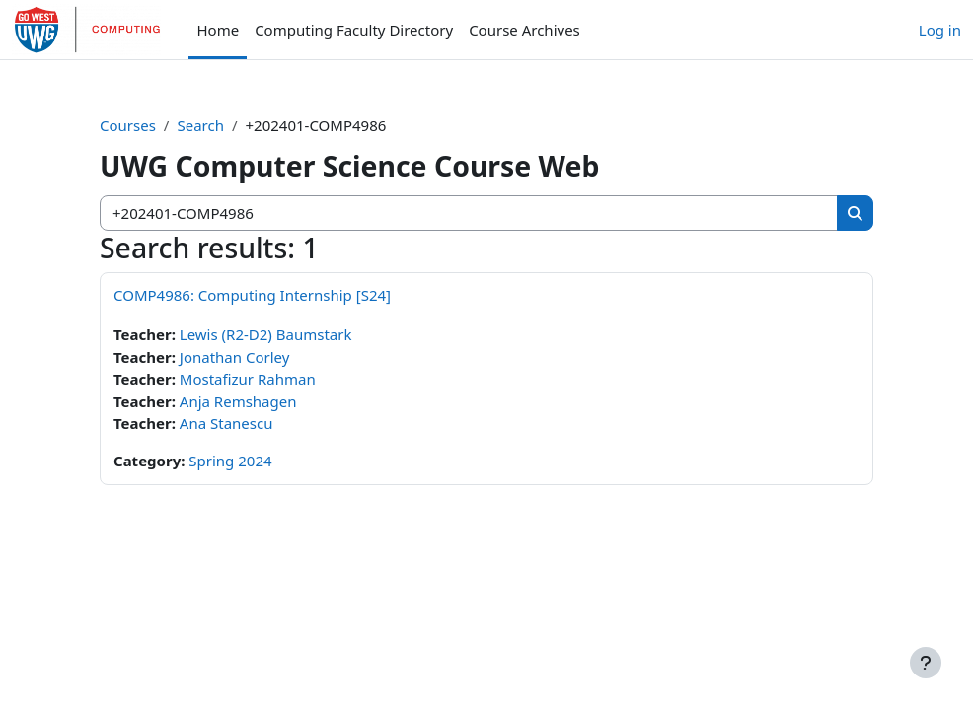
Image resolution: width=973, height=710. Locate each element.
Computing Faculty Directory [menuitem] (354, 29)
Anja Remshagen (238, 401)
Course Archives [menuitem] (524, 29)
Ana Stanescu (226, 423)
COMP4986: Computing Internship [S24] (252, 295)
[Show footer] (925, 662)
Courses (128, 125)
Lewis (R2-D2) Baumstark (266, 334)
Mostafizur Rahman (248, 379)
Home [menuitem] (217, 29)
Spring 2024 (229, 460)
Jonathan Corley (235, 357)
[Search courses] (469, 213)
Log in (940, 29)
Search (200, 125)
